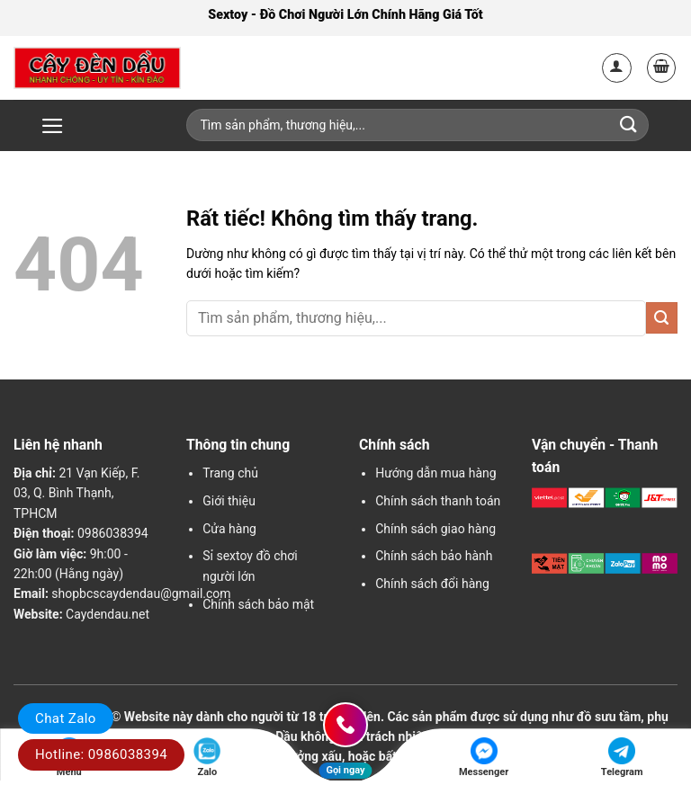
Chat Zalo (65, 718)
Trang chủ (230, 473)
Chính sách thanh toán (437, 501)
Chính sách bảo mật (258, 604)
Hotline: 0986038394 (101, 754)
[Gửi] (662, 318)
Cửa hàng (229, 529)
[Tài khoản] (617, 68)
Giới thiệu (229, 501)
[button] (662, 68)
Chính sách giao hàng (435, 529)
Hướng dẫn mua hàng (435, 473)
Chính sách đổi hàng (432, 583)
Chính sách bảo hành (433, 556)
